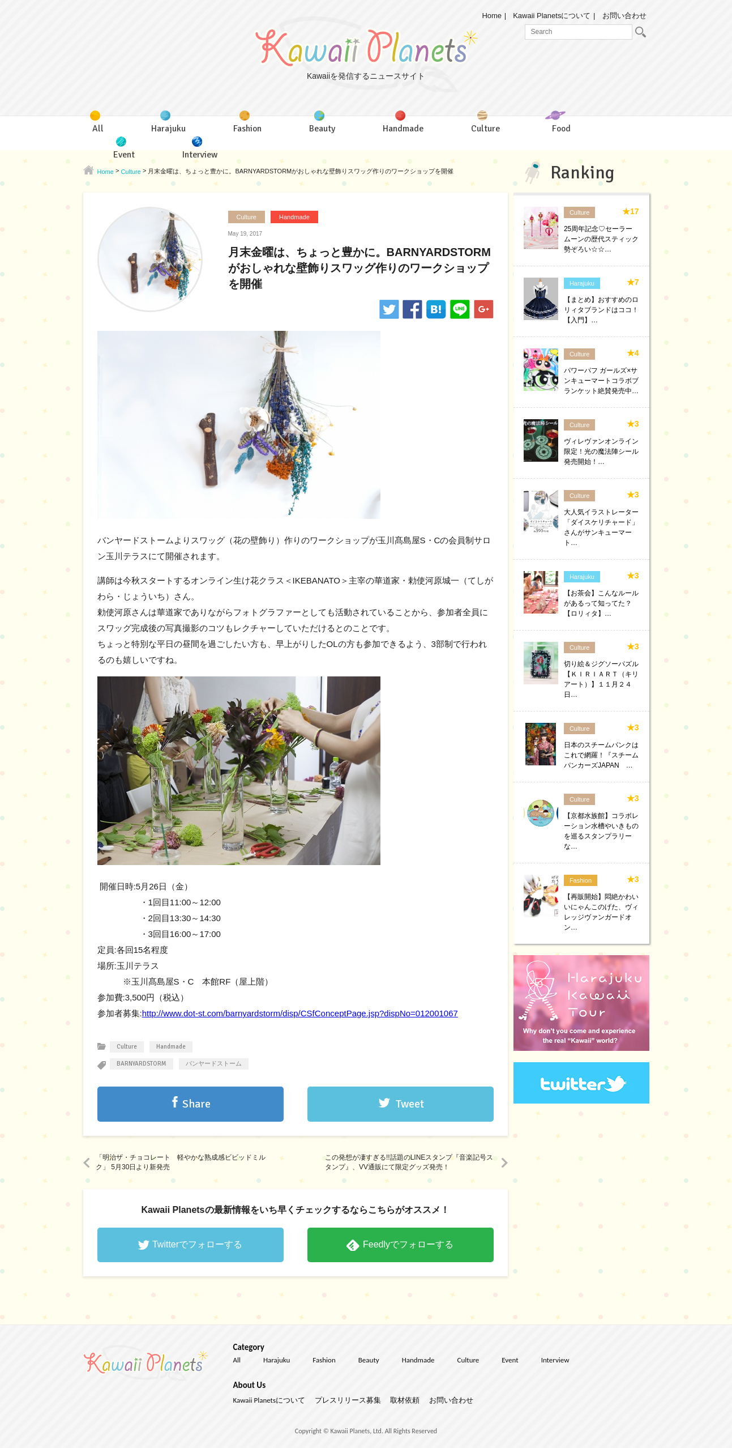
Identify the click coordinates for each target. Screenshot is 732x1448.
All (237, 1360)
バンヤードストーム (214, 1063)
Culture (246, 217)
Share (196, 1104)
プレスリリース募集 (348, 1400)
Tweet (410, 1104)
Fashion (581, 880)
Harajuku (582, 283)
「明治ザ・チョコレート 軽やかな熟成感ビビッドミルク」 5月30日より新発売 (181, 1162)
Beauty (368, 1360)
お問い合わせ (624, 15)
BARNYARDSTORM (141, 1063)
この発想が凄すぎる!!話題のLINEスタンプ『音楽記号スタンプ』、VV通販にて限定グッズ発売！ (409, 1162)
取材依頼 (404, 1400)
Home (492, 15)
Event (510, 1360)
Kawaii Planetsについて (551, 15)
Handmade (294, 217)
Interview (555, 1360)
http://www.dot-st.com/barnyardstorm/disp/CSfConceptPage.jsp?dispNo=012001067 (300, 1013)
